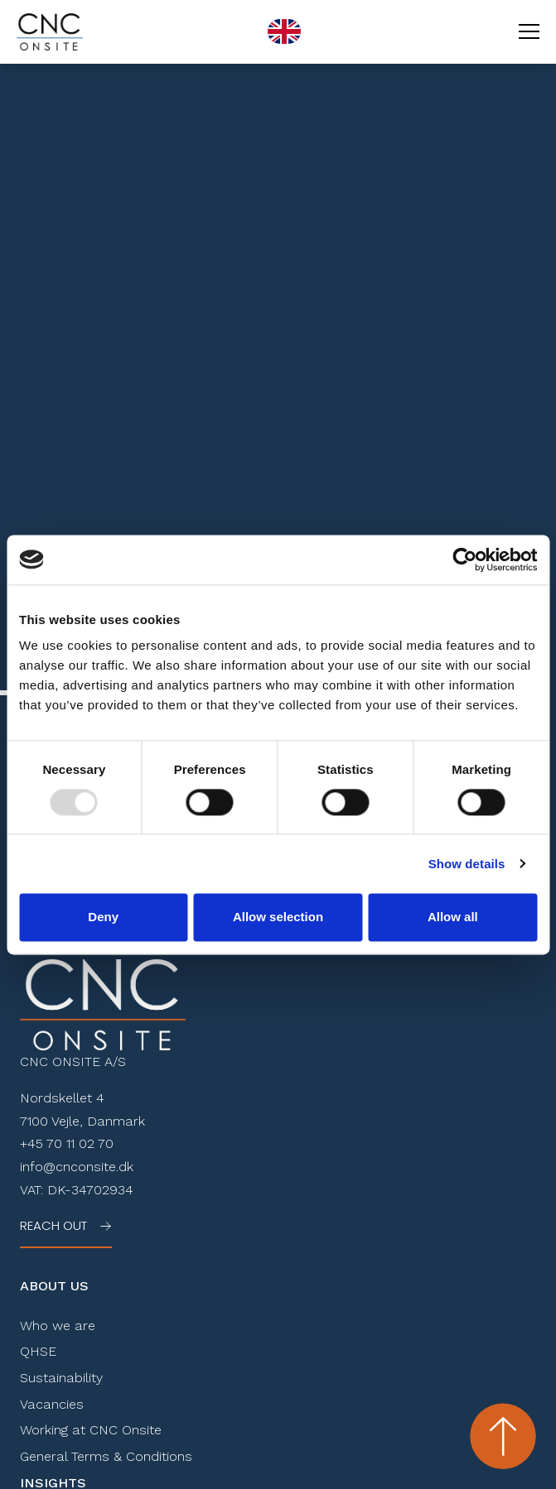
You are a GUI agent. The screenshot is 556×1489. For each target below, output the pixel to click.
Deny (103, 917)
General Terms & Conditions (106, 1456)
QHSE (38, 1351)
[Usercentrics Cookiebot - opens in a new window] (464, 559)
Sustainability (61, 1378)
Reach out (53, 1225)
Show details (466, 864)
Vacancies (52, 1404)
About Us (54, 1286)
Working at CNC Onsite (91, 1430)
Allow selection (278, 917)
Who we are (57, 1325)
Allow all (453, 917)
